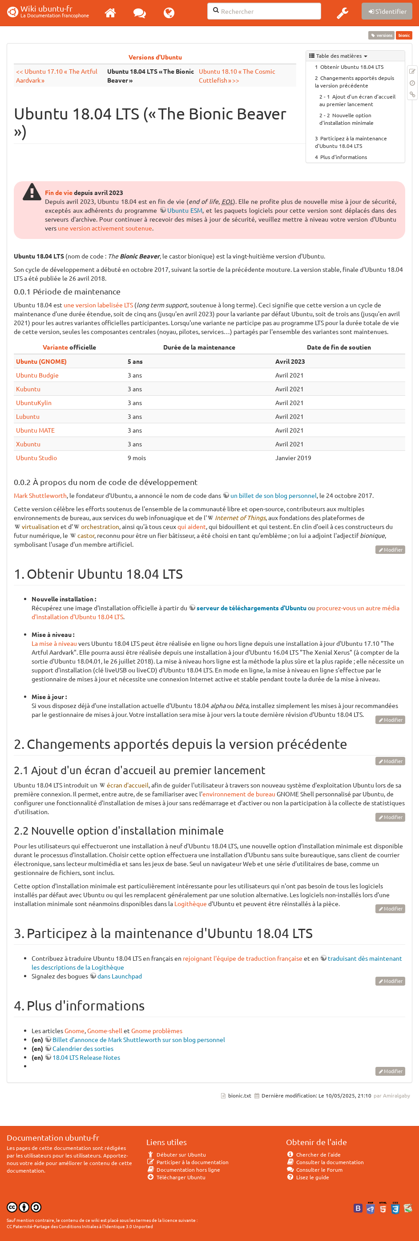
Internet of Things (240, 517)
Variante (55, 347)
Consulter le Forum (314, 1169)
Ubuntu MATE (35, 430)
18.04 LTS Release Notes (86, 1057)
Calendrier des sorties (82, 1048)
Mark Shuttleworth (40, 495)
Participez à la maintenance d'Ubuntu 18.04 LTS (351, 142)
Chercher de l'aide (313, 1154)
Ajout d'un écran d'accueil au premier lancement (357, 100)
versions (381, 35)
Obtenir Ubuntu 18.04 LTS (351, 66)
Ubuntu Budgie (37, 375)
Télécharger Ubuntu (175, 1177)
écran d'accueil (128, 785)
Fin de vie (59, 192)
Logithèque (190, 903)
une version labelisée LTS (98, 305)
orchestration (100, 526)
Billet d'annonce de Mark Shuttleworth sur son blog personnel (138, 1039)
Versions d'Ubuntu (155, 57)
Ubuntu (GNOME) (41, 361)
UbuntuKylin (34, 402)
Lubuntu (28, 416)
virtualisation (40, 526)
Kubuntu (28, 389)
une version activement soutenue (105, 228)
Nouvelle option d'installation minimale (346, 118)
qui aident (191, 526)
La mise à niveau (54, 643)
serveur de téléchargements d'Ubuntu (251, 608)
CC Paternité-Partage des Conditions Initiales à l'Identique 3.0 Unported (80, 1226)
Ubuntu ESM (185, 210)
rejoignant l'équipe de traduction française (242, 958)
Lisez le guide (307, 1177)
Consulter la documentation (325, 1161)
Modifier (393, 549)
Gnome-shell (104, 1030)
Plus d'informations (343, 156)
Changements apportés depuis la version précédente (354, 81)
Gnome (74, 1030)
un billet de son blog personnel (273, 495)
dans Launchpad (119, 976)
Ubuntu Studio (36, 457)
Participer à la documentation (187, 1161)
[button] (342, 13)
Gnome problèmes (156, 1030)
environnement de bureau (238, 794)
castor (85, 535)
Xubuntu (28, 444)
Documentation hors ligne (183, 1169)
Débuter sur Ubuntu (176, 1154)
